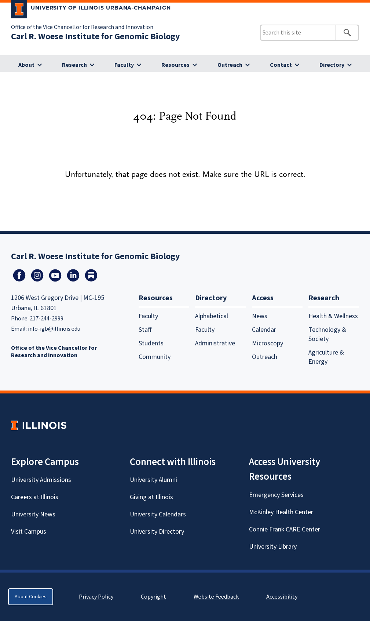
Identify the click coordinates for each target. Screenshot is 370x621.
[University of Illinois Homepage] (38, 425)
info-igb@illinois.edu (54, 329)
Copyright (153, 597)
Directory (331, 65)
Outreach (229, 65)
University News (33, 514)
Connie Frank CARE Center (284, 529)
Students (151, 343)
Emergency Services (276, 495)
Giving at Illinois (151, 497)
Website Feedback (217, 597)
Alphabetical (211, 316)
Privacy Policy (96, 597)
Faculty (124, 65)
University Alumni (153, 479)
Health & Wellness (333, 316)
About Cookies (31, 596)
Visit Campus (28, 531)
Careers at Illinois (34, 497)
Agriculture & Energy (326, 357)
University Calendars (158, 514)
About (26, 65)
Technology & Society (327, 334)
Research (74, 65)
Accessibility (281, 597)
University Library (273, 546)
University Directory (157, 531)
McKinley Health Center (281, 512)
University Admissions (41, 479)
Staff (145, 329)
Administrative (215, 343)
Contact (281, 65)
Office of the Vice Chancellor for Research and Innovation (82, 27)
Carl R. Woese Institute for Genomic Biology (95, 36)
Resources (175, 65)
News (259, 316)
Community (155, 357)
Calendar (264, 329)
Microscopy (267, 343)
